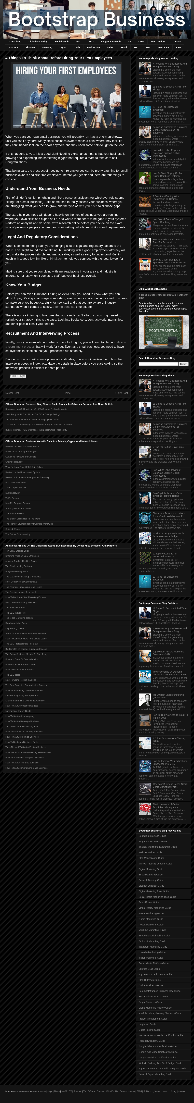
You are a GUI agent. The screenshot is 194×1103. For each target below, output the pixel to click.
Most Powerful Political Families (20, 680)
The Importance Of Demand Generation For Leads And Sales (170, 673)
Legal (49, 1091)
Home (67, 393)
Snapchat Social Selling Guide (154, 935)
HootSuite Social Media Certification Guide (161, 1035)
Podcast (77, 1091)
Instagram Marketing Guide (153, 946)
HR (135, 47)
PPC (78, 41)
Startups (14, 47)
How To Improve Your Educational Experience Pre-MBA (170, 762)
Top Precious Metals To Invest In (21, 592)
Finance (30, 47)
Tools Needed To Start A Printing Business (25, 747)
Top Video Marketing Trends (19, 618)
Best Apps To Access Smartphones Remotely (27, 477)
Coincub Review (13, 529)
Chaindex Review (13, 462)
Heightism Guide (147, 1024)
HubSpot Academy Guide (152, 1040)
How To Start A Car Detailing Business (24, 731)
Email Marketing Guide (151, 874)
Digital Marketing (38, 41)
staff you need (88, 206)
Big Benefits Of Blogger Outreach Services (26, 649)
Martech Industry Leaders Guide (155, 863)
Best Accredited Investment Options (22, 472)
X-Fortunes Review (14, 513)
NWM (64, 1091)
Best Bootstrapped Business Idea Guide (160, 991)
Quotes (100, 1091)
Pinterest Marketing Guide (152, 941)
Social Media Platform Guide (154, 963)
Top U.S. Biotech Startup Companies (23, 576)
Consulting (15, 41)
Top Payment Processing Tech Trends (23, 587)
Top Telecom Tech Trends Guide (155, 974)
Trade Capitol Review (15, 487)
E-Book (91, 1091)
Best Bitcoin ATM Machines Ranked (22, 446)
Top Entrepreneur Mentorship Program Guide (162, 1068)
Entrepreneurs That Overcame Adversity (25, 700)
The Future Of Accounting (17, 534)
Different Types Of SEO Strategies (22, 556)
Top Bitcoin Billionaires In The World (22, 518)
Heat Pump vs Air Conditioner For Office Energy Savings (32, 414)
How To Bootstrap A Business (19, 669)
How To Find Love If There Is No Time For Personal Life (169, 241)
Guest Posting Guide (149, 1029)
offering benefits (63, 306)
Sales (110, 47)
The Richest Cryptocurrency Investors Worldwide (29, 524)
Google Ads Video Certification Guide (158, 1052)
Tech (77, 47)
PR (129, 41)
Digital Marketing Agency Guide (155, 1007)
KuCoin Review (12, 493)
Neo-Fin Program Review (17, 503)
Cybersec (156, 1091)
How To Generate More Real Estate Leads (26, 638)
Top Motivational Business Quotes (21, 726)
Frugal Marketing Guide (16, 571)
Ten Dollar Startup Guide (17, 551)
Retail (123, 47)
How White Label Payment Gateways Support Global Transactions (167, 153)
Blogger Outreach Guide (151, 885)
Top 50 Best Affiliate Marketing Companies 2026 (168, 653)
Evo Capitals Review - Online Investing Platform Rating (168, 494)
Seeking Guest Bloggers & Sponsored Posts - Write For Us (169, 261)
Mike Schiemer (39, 1091)
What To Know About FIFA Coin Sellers (24, 467)
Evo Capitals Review (15, 482)
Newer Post (12, 393)
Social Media (62, 41)
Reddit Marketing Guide (151, 924)
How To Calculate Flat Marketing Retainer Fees (28, 752)
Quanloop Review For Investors (20, 456)
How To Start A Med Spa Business (22, 737)
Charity (173, 1091)
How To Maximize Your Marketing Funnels (25, 597)
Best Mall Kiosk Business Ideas (20, 664)
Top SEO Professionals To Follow (21, 643)
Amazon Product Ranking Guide (21, 561)
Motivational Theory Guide (18, 711)
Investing (47, 47)
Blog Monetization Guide (151, 858)
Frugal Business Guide (151, 1002)
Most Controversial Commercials (21, 581)
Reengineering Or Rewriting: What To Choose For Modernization (36, 409)
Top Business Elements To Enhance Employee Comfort (32, 419)
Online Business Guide (151, 985)
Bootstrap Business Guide (152, 836)
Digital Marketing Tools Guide (154, 891)
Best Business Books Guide (153, 996)
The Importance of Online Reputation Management (166, 806)
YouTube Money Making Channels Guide (160, 1013)
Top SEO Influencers (15, 613)
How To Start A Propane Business (21, 705)
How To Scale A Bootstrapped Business (24, 757)
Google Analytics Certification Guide (157, 1057)
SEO (91, 41)
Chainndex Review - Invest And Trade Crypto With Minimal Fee (169, 514)
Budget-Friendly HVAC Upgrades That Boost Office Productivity (36, 430)
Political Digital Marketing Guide (155, 1074)
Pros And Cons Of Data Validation (21, 659)
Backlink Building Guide (151, 880)
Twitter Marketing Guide (151, 913)
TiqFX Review (12, 498)
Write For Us (112, 1091)
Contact (176, 41)
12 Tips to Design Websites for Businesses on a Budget (169, 535)
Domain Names (127, 1091)
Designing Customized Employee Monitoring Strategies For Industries (170, 130)
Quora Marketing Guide (151, 919)
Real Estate (93, 47)
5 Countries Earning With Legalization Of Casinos (166, 198)
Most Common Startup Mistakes (21, 602)
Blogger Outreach (111, 41)
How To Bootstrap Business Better (22, 742)
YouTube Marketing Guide (152, 930)
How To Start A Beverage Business (22, 721)
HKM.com (56, 258)
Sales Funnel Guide (149, 902)
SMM (139, 1091)
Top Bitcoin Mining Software (18, 566)
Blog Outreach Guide (150, 980)
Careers (165, 1091)
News (57, 1091)
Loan (147, 47)
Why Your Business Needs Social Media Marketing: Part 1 (170, 785)
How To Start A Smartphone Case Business (26, 768)
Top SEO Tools (12, 675)
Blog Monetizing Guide (16, 623)
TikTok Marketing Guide (151, 957)
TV (84, 1091)
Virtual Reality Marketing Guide (155, 908)
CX (70, 1091)
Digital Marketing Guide (151, 869)
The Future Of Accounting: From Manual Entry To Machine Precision (38, 424)
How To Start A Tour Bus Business (21, 762)
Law (178, 47)
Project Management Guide (153, 1018)
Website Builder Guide (150, 852)
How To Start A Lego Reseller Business (24, 690)
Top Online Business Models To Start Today (26, 654)
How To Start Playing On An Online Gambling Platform (167, 174)
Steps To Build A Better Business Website (25, 633)
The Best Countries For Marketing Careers (26, 685)
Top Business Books (15, 607)
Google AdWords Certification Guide (158, 1046)
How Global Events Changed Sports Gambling (168, 221)
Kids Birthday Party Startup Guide (21, 695)
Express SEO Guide (149, 969)
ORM (141, 41)
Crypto (63, 47)
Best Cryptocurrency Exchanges (21, 451)
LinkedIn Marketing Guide (152, 952)
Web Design (158, 41)
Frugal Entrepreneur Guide (153, 841)
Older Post (121, 393)
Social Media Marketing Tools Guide (157, 897)
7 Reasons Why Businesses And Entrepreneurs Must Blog (170, 65)
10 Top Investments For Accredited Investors (165, 555)
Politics (147, 1091)
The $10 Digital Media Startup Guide (158, 847)
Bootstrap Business (20, 1091)
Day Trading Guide (14, 628)
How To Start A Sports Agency (19, 716)
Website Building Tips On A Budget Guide (160, 1063)
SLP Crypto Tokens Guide (18, 508)
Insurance (163, 47)
